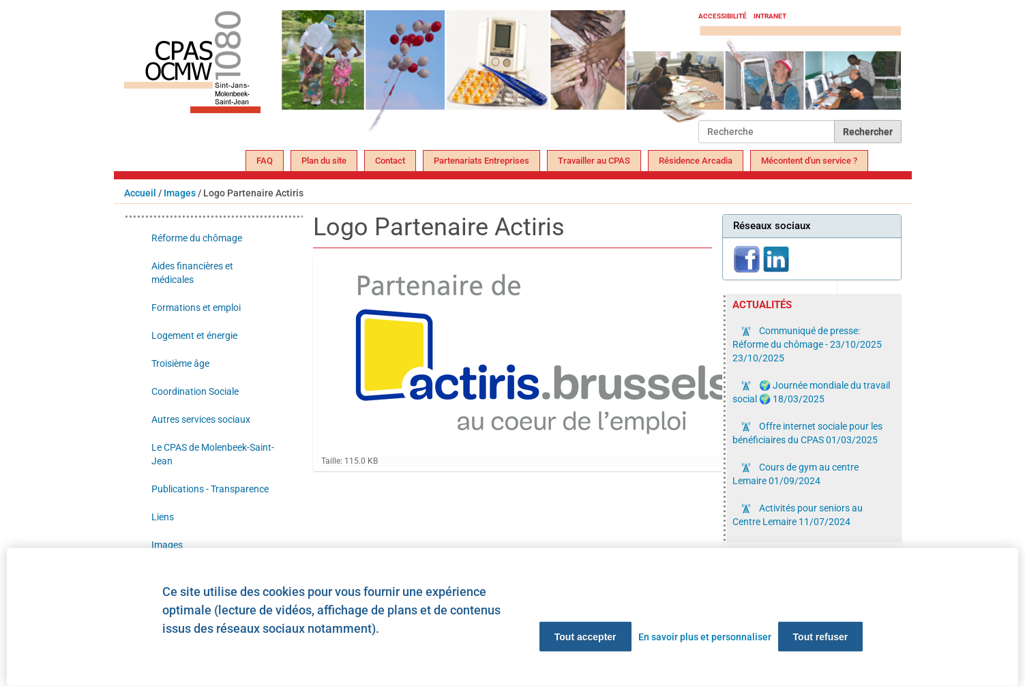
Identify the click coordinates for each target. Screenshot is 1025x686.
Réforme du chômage (196, 238)
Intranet (770, 16)
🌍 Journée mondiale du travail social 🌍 (811, 392)
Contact (390, 160)
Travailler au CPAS (594, 160)
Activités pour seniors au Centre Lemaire (797, 515)
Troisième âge (180, 363)
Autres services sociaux (200, 419)
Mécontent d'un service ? (809, 160)
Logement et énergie (194, 335)
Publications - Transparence (210, 488)
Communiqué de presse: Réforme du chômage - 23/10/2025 (807, 344)
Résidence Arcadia (695, 160)
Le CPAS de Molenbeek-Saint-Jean (212, 454)
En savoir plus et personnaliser (704, 636)
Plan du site (323, 160)
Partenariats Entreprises (481, 160)
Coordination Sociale (195, 391)
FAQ (264, 160)
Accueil (140, 193)
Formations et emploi (196, 307)
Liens (162, 516)
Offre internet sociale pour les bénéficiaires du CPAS (807, 433)
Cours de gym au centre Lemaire (795, 474)
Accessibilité (722, 16)
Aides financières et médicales (192, 272)
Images (180, 193)
